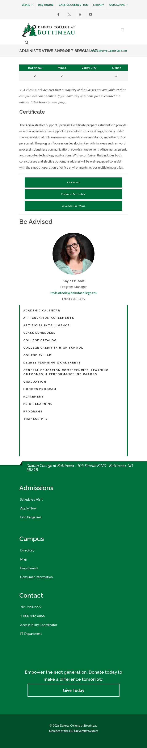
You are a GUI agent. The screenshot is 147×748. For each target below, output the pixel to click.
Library (98, 4)
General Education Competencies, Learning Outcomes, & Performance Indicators (66, 372)
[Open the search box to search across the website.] (26, 42)
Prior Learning (38, 403)
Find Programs (30, 517)
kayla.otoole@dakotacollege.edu (73, 293)
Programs (80, 50)
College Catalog (40, 340)
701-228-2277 (31, 607)
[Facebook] (58, 14)
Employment (29, 568)
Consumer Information (36, 577)
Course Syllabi (38, 355)
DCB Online (45, 4)
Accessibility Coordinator (38, 625)
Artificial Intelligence (46, 325)
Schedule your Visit (73, 206)
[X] (69, 14)
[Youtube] (91, 14)
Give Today (73, 690)
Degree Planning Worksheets (52, 362)
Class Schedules (39, 332)
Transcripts (35, 418)
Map (23, 559)
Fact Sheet (73, 182)
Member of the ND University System (73, 730)
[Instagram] (80, 14)
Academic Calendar (41, 310)
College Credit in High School (53, 347)
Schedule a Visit (31, 499)
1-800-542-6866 (32, 616)
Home (49, 50)
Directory (27, 550)
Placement (33, 396)
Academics (63, 50)
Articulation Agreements (48, 317)
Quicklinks (118, 5)
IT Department (31, 633)
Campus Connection (73, 4)
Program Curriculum (73, 194)
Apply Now (28, 508)
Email (27, 5)
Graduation (34, 381)
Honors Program (39, 389)
